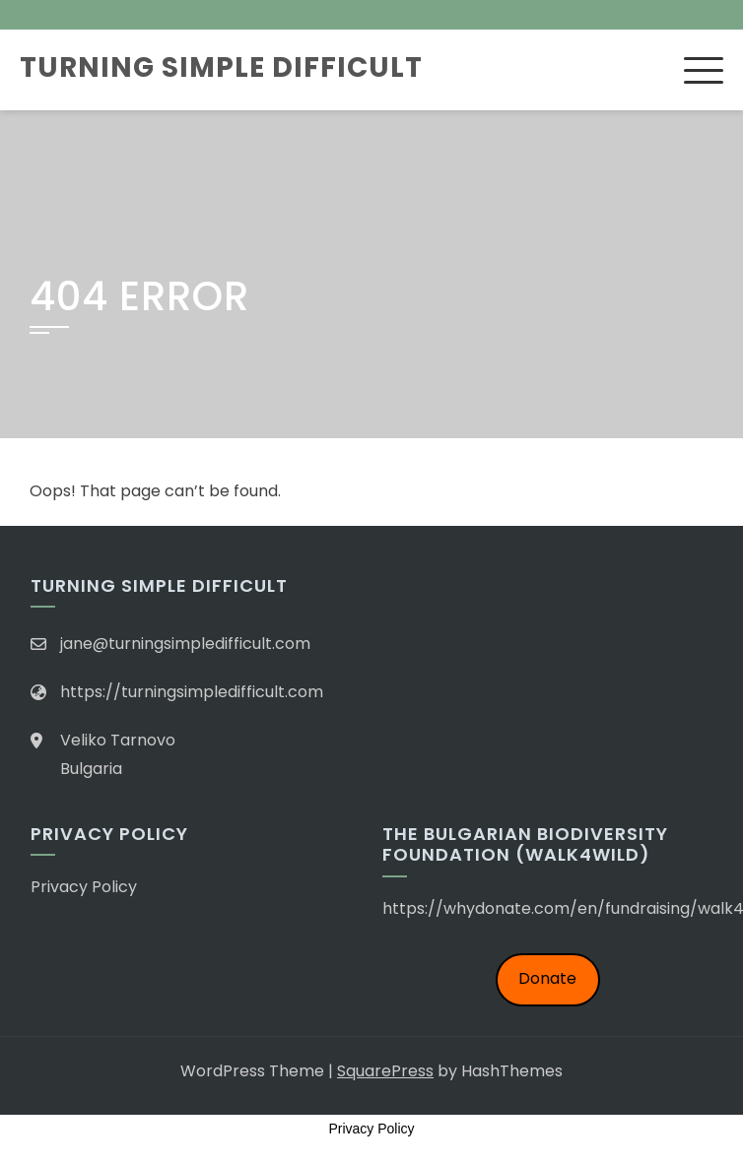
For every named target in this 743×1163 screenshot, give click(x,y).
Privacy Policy (84, 886)
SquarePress (385, 1071)
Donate (547, 978)
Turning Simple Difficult (221, 67)
